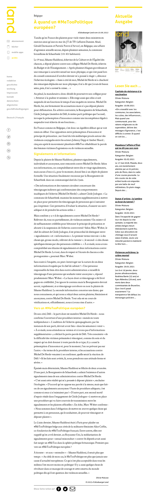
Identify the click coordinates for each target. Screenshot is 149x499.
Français (20, 117)
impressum (12, 93)
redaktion (11, 80)
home (9, 76)
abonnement (18, 41)
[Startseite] (11, 32)
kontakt (10, 97)
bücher (15, 47)
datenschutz (12, 101)
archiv (15, 58)
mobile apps (17, 52)
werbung (11, 89)
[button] (72, 489)
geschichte (12, 85)
